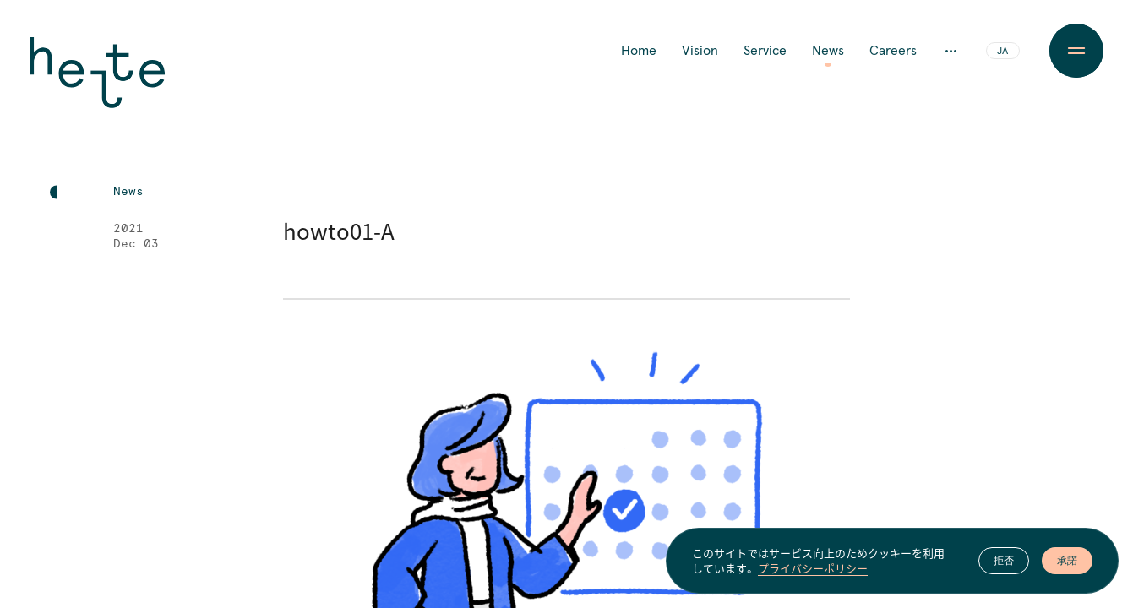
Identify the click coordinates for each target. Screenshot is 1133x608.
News (828, 50)
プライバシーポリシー (813, 568)
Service (765, 50)
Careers (893, 50)
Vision (700, 50)
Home (638, 50)
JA (1002, 51)
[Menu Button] (1076, 50)
